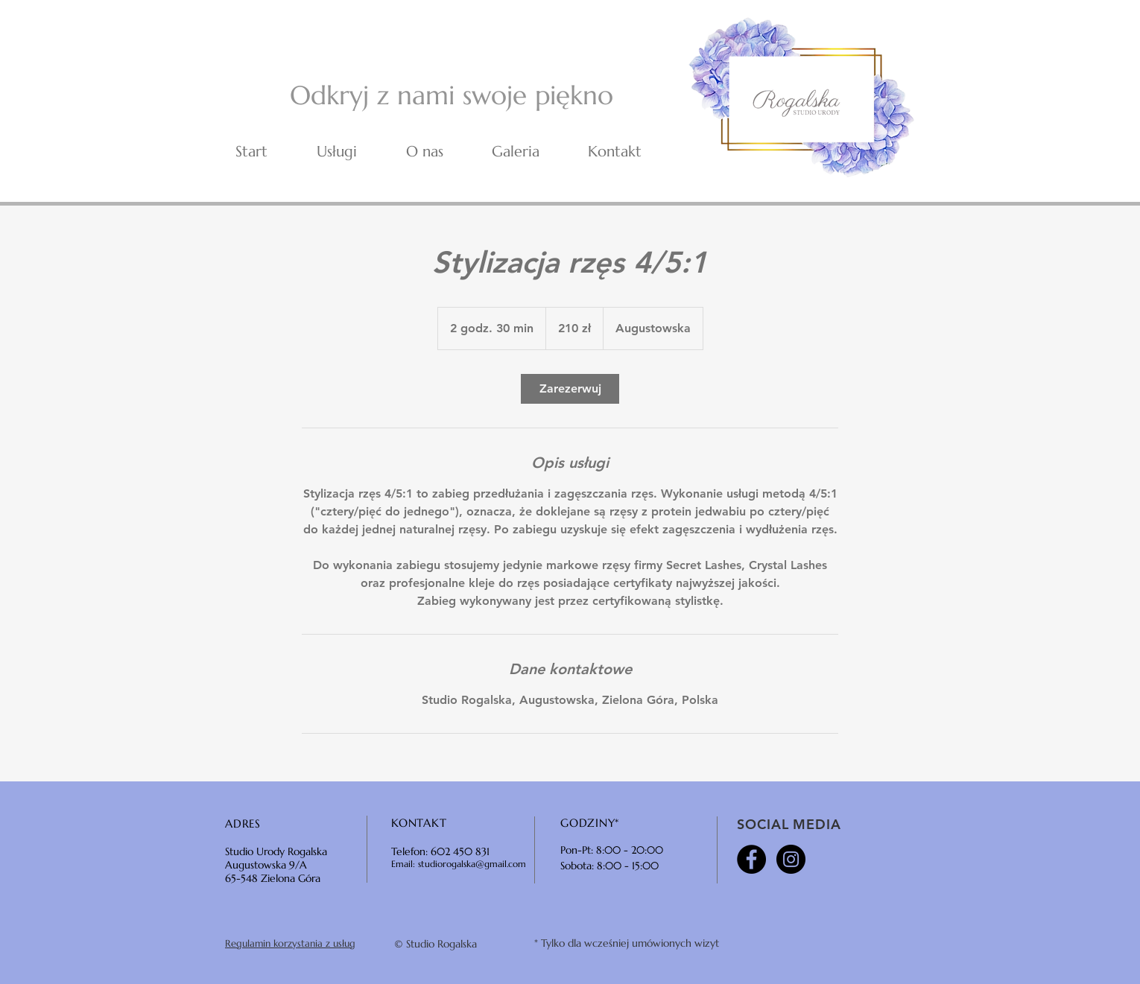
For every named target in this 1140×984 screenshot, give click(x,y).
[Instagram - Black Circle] (790, 859)
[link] (570, 389)
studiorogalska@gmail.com (472, 863)
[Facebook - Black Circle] (751, 859)
